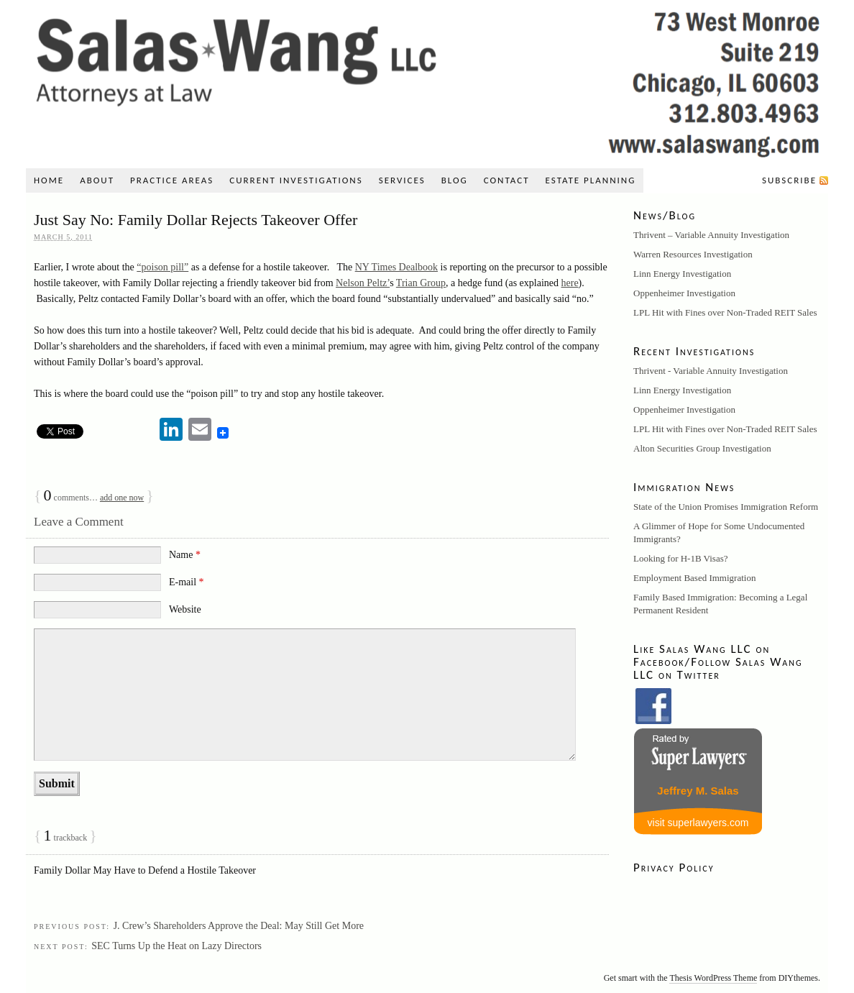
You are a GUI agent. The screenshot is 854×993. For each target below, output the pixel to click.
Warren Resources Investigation (693, 254)
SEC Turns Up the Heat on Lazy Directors (176, 946)
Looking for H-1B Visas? (680, 558)
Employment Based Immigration (694, 577)
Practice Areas (172, 180)
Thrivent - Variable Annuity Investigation (710, 370)
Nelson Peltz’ (363, 283)
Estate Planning (591, 180)
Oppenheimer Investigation (684, 293)
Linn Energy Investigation (682, 273)
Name (185, 554)
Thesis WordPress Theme (713, 978)
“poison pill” (162, 267)
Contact (507, 180)
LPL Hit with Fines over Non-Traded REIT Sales (725, 312)
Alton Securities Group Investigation (702, 448)
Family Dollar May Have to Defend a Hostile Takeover (145, 870)
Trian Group (421, 283)
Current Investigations (295, 180)
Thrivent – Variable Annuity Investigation (711, 234)
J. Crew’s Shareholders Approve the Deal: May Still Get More (239, 925)
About (97, 180)
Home (49, 180)
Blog (454, 180)
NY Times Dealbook (396, 267)
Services (402, 180)
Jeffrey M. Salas (697, 790)
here (570, 283)
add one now (122, 498)
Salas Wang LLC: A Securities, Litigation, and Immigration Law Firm (427, 80)
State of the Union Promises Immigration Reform (725, 506)
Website (185, 609)
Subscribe (789, 180)
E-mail (186, 582)
